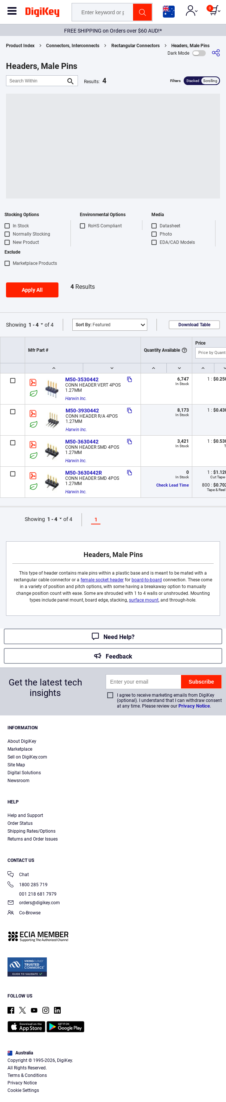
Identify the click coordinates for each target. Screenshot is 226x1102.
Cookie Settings (23, 1090)
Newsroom (18, 780)
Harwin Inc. (76, 398)
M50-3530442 (82, 379)
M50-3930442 (82, 411)
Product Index (20, 45)
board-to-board (147, 579)
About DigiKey (21, 741)
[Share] (216, 53)
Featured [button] (93, 324)
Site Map (16, 765)
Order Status (20, 823)
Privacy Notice (194, 706)
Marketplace (19, 749)
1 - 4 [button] (33, 325)
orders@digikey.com (33, 903)
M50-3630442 (82, 442)
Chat (18, 875)
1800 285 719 (27, 885)
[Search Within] (36, 81)
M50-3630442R (83, 473)
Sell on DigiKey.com (27, 757)
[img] (42, 13)
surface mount (144, 600)
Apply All (32, 290)
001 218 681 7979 (32, 894)
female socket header (102, 579)
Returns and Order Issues (32, 839)
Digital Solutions (24, 772)
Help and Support (25, 815)
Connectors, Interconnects (72, 45)
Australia (20, 1053)
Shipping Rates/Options (31, 831)
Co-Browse (23, 913)
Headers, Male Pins (190, 45)
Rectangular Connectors (135, 45)
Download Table (194, 324)
